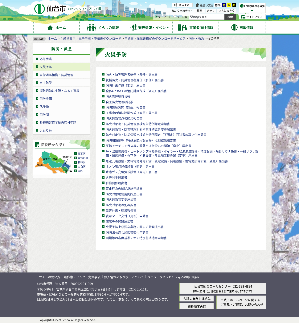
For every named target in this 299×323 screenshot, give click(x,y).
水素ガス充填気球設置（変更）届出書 (132, 172)
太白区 (82, 166)
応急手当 (46, 58)
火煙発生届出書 (116, 177)
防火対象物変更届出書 (121, 199)
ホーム (52, 38)
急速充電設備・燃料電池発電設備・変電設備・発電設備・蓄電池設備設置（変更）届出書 (167, 161)
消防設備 (46, 98)
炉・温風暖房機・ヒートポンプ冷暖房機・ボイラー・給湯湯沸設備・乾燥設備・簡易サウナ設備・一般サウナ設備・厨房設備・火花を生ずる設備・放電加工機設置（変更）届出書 (182, 153)
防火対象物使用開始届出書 (124, 194)
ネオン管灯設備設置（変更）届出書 (130, 166)
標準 (218, 5)
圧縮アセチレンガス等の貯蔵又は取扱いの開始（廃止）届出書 (148, 145)
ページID (180, 16)
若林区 (82, 162)
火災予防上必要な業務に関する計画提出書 (135, 226)
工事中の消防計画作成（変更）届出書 (132, 112)
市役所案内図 (197, 306)
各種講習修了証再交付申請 (58, 122)
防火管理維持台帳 (118, 96)
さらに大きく (227, 10)
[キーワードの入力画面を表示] (156, 16)
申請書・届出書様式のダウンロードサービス (155, 38)
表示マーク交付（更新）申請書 (127, 216)
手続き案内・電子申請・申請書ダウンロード (90, 38)
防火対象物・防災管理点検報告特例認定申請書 (138, 123)
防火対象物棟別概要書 (121, 204)
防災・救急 (196, 38)
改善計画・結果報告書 (121, 210)
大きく (211, 10)
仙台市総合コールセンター (212, 286)
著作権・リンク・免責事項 (82, 277)
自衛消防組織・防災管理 (56, 74)
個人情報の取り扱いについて (124, 277)
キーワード (163, 16)
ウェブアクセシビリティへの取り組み (173, 277)
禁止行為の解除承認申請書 (124, 188)
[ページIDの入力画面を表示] (174, 16)
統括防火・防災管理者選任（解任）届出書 (135, 80)
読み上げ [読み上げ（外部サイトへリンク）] (184, 5)
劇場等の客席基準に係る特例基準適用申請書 (136, 237)
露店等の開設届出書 (119, 221)
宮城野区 (83, 158)
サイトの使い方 (49, 277)
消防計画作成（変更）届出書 (125, 85)
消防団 (44, 114)
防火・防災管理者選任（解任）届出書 (132, 74)
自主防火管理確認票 (119, 102)
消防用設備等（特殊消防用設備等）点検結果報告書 (141, 140)
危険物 (44, 106)
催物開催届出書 (116, 183)
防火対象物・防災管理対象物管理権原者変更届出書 (141, 129)
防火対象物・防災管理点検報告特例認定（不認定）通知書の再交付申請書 (156, 134)
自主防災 (46, 82)
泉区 (80, 171)
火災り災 (46, 130)
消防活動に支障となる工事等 (59, 90)
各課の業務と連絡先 (197, 298)
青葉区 (82, 153)
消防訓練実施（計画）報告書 (125, 107)
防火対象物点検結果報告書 (124, 118)
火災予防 (46, 66)
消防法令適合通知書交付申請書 (127, 232)
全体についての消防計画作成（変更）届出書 (136, 90)
